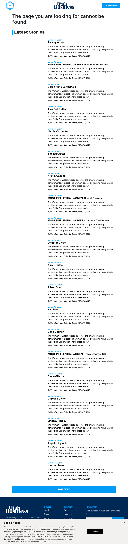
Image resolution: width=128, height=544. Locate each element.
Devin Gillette (56, 376)
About (46, 514)
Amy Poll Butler (57, 109)
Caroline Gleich (57, 398)
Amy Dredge (55, 265)
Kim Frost (53, 309)
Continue (95, 531)
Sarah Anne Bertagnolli (62, 86)
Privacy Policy (23, 539)
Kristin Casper (56, 175)
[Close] (124, 523)
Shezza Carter (56, 153)
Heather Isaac (56, 465)
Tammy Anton (56, 42)
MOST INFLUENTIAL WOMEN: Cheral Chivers (75, 198)
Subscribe (111, 5)
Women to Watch (55, 40)
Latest (46, 510)
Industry (47, 518)
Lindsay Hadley (57, 420)
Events (67, 510)
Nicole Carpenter (58, 131)
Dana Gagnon (56, 331)
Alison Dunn (55, 287)
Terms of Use (9, 539)
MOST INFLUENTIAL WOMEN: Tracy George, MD (77, 354)
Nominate (68, 514)
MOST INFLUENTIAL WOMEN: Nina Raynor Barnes (78, 64)
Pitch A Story (69, 518)
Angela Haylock (57, 443)
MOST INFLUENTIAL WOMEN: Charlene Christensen (79, 220)
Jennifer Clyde (57, 242)
